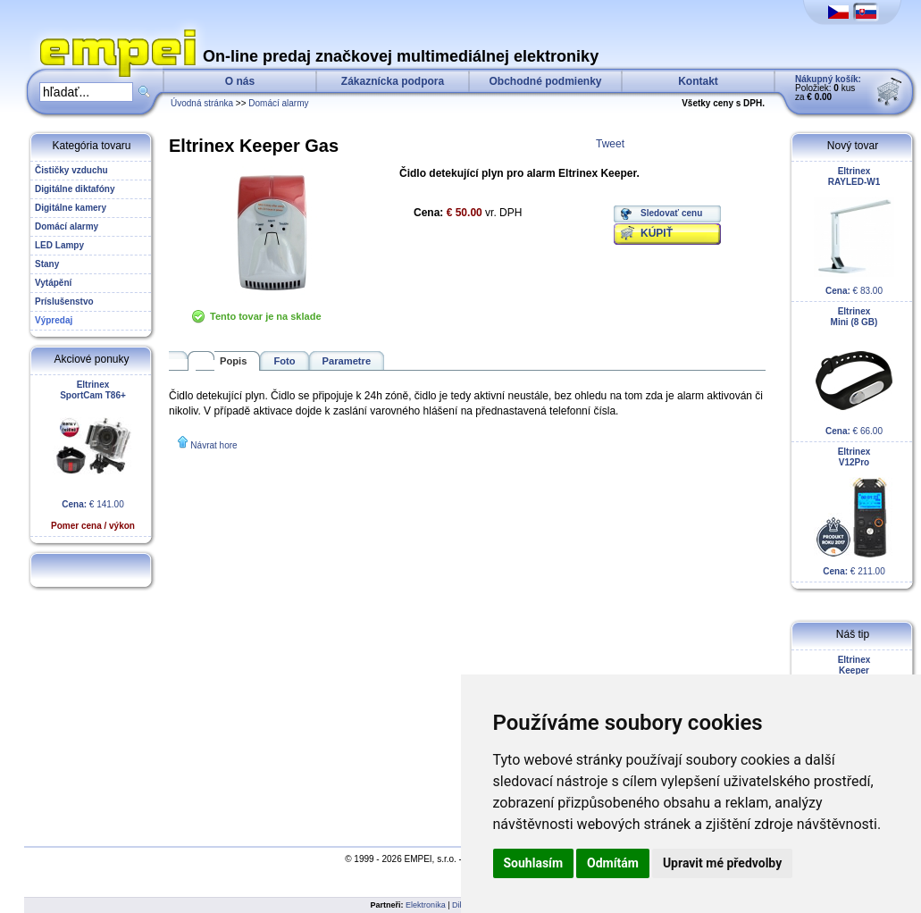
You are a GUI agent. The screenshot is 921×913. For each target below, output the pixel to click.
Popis (233, 361)
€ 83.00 (854, 231)
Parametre (347, 361)
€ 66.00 (854, 371)
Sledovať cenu (671, 213)
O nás (240, 81)
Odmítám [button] (613, 863)
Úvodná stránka (202, 103)
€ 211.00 (854, 511)
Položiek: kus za (828, 88)
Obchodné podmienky (545, 81)
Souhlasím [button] (534, 863)
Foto (284, 361)
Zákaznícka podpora (392, 81)
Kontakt (698, 81)
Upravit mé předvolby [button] (722, 863)
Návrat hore (213, 445)
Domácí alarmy (278, 103)
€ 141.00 (93, 455)
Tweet (610, 144)
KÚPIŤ (657, 233)
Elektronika (426, 904)
